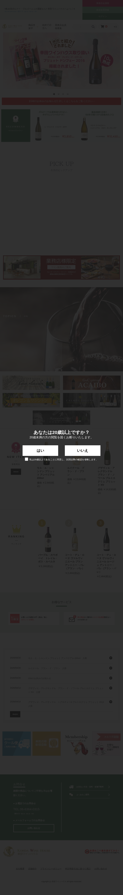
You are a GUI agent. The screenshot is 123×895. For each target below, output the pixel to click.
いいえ (82, 450)
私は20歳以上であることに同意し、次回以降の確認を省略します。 (61, 459)
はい (40, 450)
